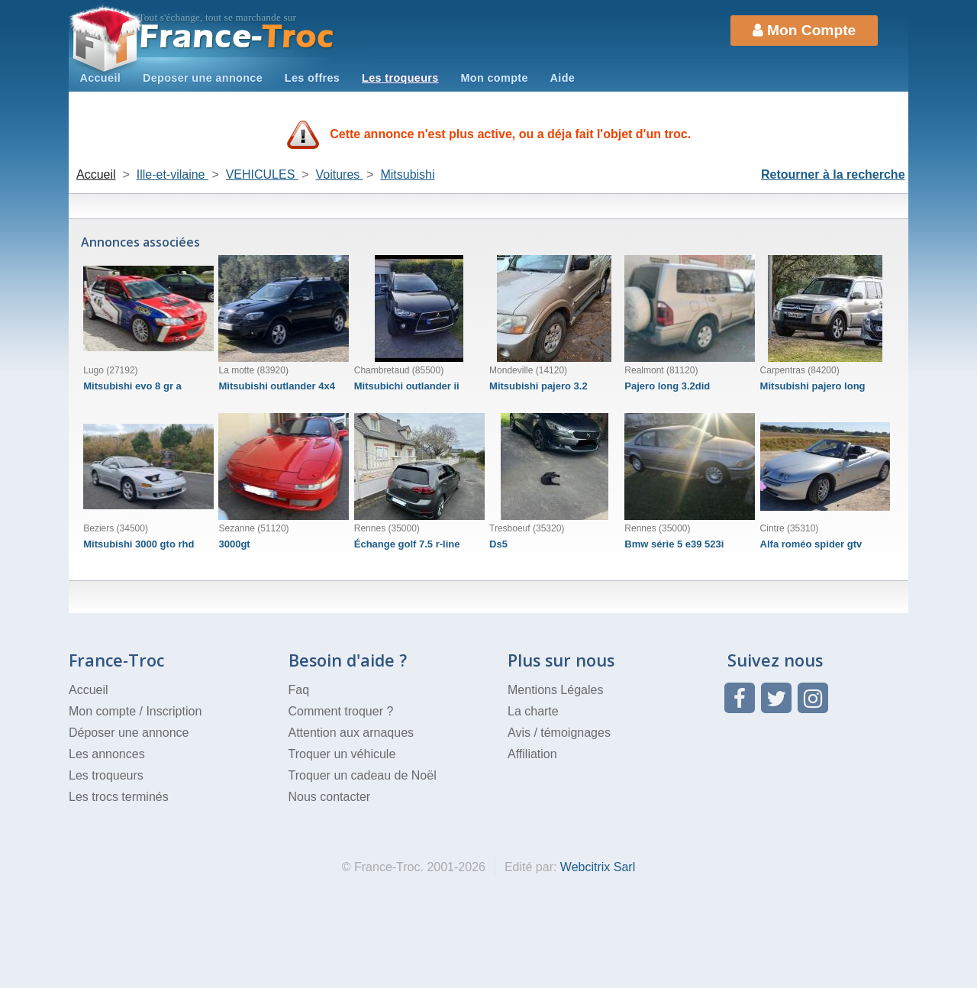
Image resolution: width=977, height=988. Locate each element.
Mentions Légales (555, 689)
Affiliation (532, 753)
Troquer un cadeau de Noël (363, 775)
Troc (237, 37)
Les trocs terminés (119, 796)
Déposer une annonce (129, 732)
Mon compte (493, 78)
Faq (299, 689)
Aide (563, 78)
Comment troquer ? (341, 711)
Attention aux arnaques (351, 732)
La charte (533, 711)
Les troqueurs (400, 78)
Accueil (100, 78)
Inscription (174, 711)
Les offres (312, 78)
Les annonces (107, 753)
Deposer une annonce (203, 78)
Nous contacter (330, 796)
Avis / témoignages (559, 732)
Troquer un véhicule (342, 753)
